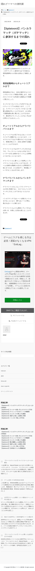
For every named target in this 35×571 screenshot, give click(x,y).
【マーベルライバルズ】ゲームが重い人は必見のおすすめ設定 (18, 535)
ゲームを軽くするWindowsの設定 (14, 480)
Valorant (3, 371)
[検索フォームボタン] (32, 356)
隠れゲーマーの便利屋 (12, 4)
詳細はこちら (17, 300)
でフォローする (17, 315)
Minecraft (3, 381)
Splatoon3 (8, 228)
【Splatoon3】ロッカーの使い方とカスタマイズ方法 (16, 409)
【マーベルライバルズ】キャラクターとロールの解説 (18, 461)
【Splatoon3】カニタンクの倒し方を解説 (13, 413)
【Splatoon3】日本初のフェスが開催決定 (13, 448)
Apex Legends (5, 386)
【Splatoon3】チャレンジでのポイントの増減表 (15, 411)
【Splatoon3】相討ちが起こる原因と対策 (13, 416)
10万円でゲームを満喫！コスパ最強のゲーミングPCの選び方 (18, 498)
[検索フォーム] (15, 355)
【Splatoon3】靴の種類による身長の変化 (13, 442)
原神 (2, 376)
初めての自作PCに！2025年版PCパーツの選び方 (18, 517)
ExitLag (7, 271)
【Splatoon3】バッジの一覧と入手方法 (12, 418)
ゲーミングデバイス (7, 391)
